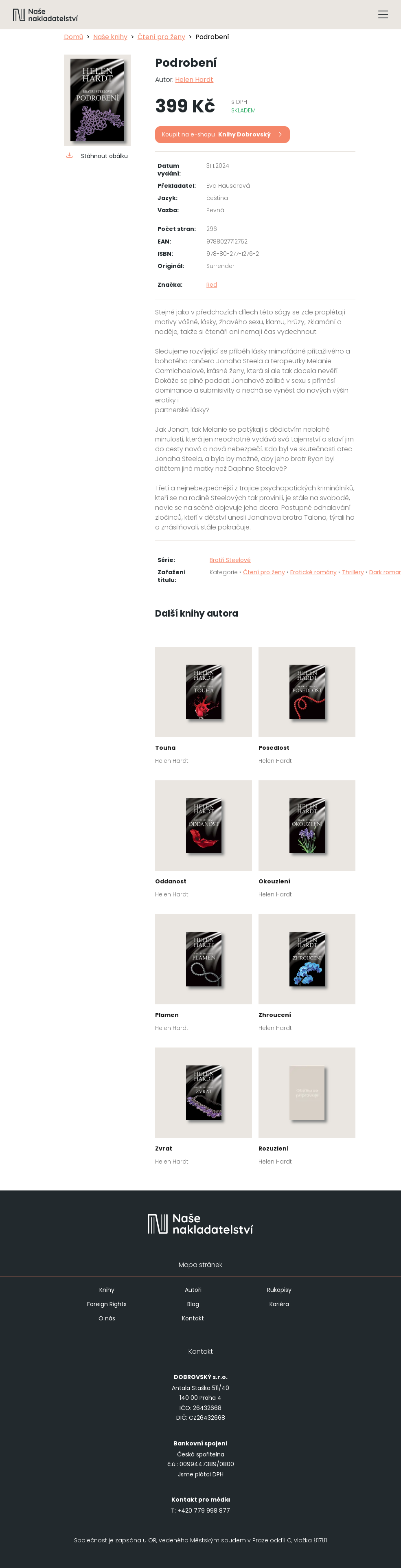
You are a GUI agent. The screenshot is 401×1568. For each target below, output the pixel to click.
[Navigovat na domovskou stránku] (45, 14)
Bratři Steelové (230, 560)
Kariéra (279, 1304)
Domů (73, 37)
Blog (193, 1304)
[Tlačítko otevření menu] (383, 14)
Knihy (106, 1290)
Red (211, 285)
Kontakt (193, 1318)
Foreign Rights (107, 1304)
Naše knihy (110, 37)
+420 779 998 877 (203, 1511)
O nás (107, 1318)
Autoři (193, 1290)
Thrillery (353, 572)
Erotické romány (313, 572)
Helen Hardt (194, 79)
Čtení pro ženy (161, 37)
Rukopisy (279, 1290)
